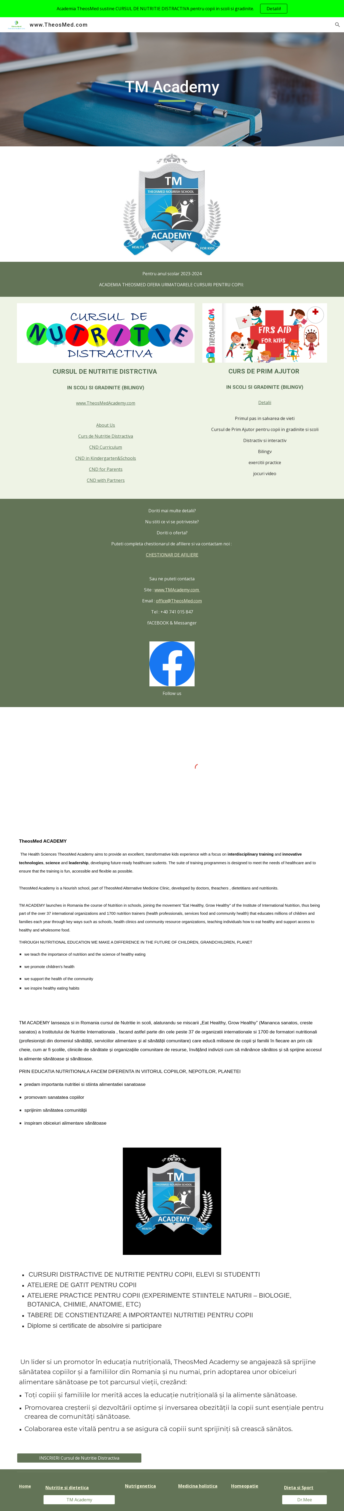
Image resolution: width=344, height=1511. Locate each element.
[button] (337, 24)
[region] (172, 8)
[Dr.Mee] (304, 1499)
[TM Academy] (79, 1499)
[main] (172, 89)
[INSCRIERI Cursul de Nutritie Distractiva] (79, 1458)
